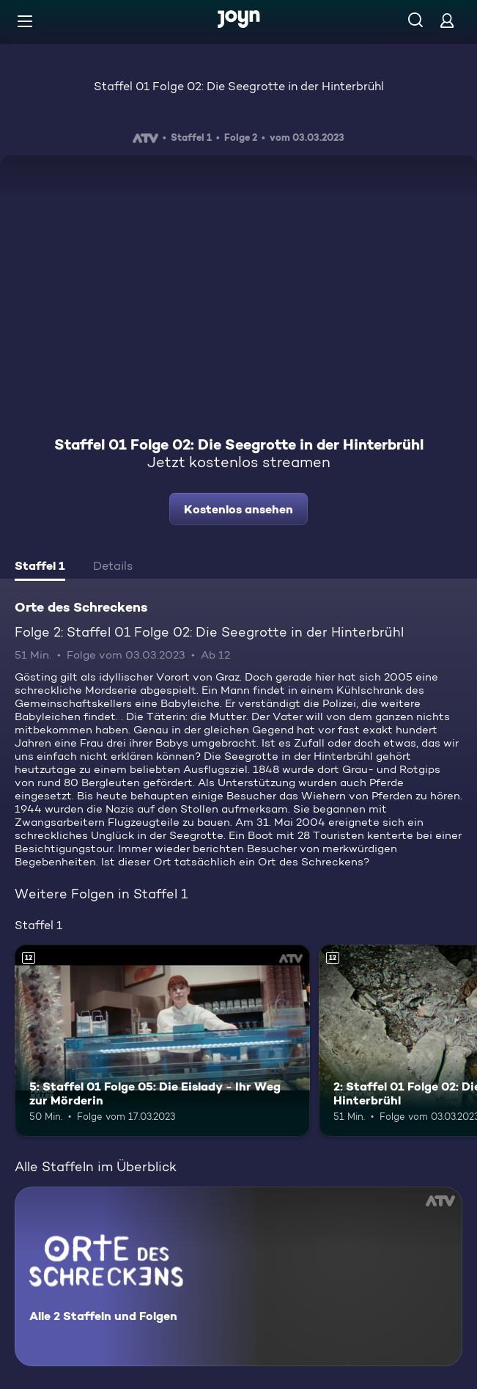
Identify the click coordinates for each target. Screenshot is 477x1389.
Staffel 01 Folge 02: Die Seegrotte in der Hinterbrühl (239, 86)
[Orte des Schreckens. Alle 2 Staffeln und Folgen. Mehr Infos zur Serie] (238, 1276)
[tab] (40, 567)
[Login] (447, 20)
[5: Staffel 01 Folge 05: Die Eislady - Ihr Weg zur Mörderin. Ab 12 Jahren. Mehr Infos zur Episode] (162, 1041)
